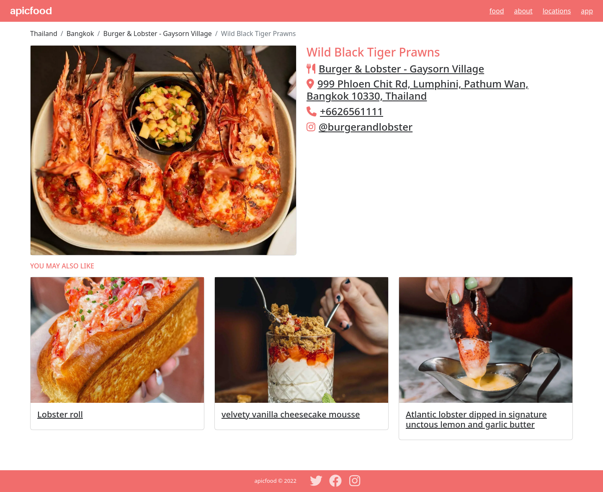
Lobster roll (60, 414)
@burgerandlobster (365, 127)
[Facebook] (335, 480)
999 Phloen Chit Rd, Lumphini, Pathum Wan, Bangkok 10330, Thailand (417, 90)
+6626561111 (351, 111)
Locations (557, 10)
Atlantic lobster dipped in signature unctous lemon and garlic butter (476, 419)
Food (497, 10)
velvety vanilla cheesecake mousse (291, 414)
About (523, 10)
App (587, 10)
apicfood (31, 11)
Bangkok (80, 33)
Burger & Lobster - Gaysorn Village (157, 33)
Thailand (43, 33)
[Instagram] (354, 480)
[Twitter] (316, 480)
